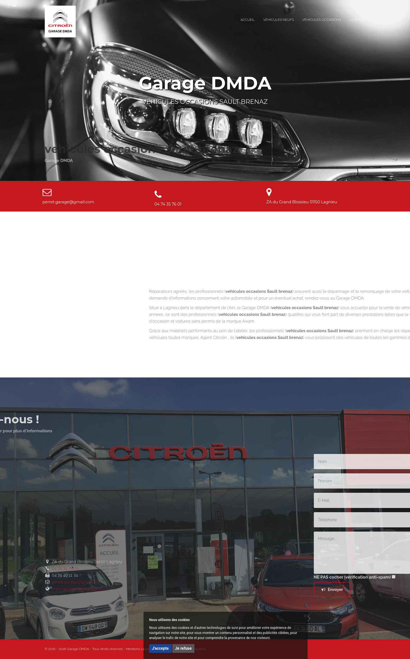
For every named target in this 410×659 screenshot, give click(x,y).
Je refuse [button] (183, 648)
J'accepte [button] (160, 648)
